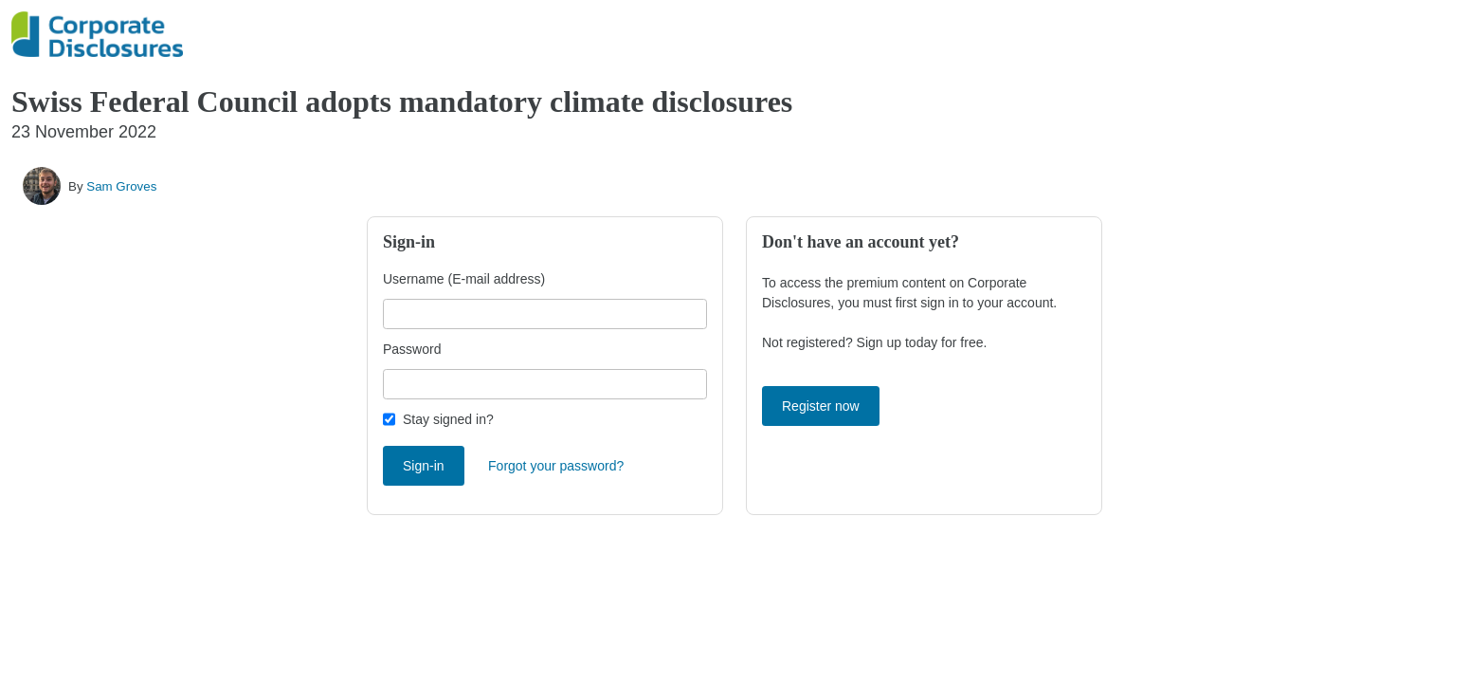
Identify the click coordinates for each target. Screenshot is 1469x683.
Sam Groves (121, 186)
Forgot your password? (556, 465)
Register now (821, 406)
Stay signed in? (448, 419)
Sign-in (423, 465)
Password (412, 349)
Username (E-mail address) (464, 279)
